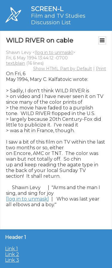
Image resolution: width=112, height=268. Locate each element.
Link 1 (11, 249)
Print (101, 68)
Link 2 (12, 254)
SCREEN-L (47, 9)
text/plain (15, 63)
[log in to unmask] (54, 52)
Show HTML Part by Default (62, 68)
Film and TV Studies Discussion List (58, 19)
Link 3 (12, 260)
